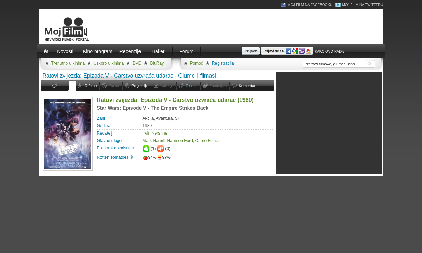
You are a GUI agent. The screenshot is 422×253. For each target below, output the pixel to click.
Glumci (191, 86)
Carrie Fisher (207, 140)
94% (150, 157)
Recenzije (130, 51)
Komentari (247, 86)
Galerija (167, 86)
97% (164, 157)
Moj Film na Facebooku (309, 5)
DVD (136, 63)
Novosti (65, 51)
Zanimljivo (218, 86)
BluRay (157, 63)
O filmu (91, 86)
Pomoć (196, 63)
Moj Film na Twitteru (362, 5)
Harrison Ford (180, 140)
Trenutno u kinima (68, 63)
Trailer (114, 86)
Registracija (223, 63)
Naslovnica (46, 51)
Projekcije (139, 86)
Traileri (158, 51)
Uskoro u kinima (108, 63)
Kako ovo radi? (329, 51)
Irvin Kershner (156, 133)
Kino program (97, 51)
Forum (186, 51)
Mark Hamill (154, 140)
